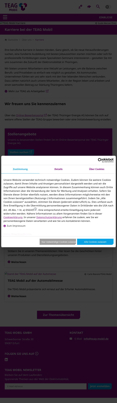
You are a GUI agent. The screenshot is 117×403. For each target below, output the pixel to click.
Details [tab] (59, 169)
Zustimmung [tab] (20, 169)
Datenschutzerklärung (49, 217)
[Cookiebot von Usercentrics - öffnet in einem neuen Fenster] (100, 160)
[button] (35, 209)
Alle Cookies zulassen (95, 241)
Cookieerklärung (13, 217)
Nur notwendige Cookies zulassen (59, 241)
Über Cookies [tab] (96, 169)
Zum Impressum (16, 225)
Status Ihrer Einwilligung (18, 234)
